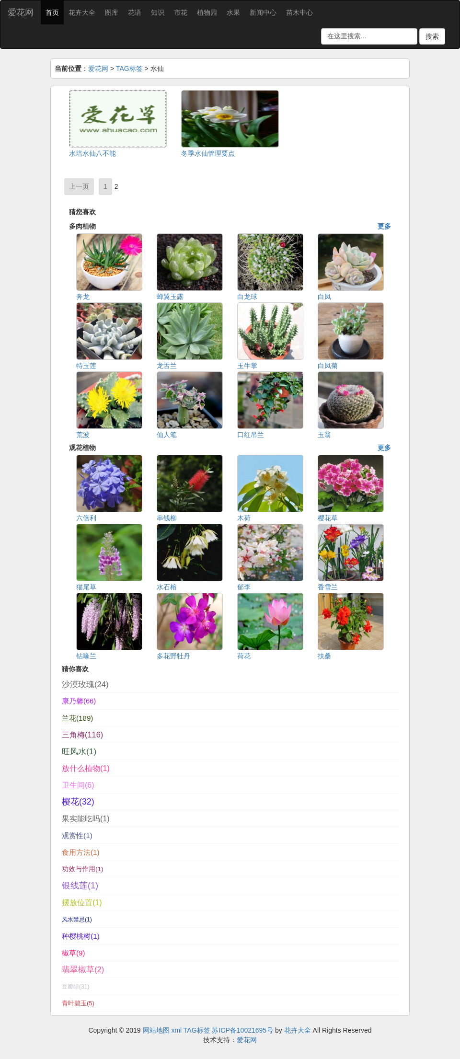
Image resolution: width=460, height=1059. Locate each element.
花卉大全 (82, 12)
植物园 (207, 12)
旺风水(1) (79, 751)
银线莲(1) (80, 885)
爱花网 (21, 12)
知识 (157, 12)
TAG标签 (129, 68)
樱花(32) (78, 801)
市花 (180, 12)
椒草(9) (73, 953)
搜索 (432, 36)
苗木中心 (299, 12)
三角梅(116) (82, 734)
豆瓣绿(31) (76, 986)
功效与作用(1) (83, 869)
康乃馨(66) (79, 701)
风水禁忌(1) (77, 919)
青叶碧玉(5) (78, 1003)
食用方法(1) (81, 852)
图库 (111, 12)
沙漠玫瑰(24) (85, 684)
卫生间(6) (78, 785)
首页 (52, 12)
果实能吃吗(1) (86, 818)
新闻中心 (263, 12)
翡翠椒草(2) (83, 969)
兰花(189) (77, 718)
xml (176, 1030)
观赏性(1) (77, 835)
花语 (134, 12)
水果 (233, 12)
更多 (384, 226)
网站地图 (156, 1030)
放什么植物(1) (86, 768)
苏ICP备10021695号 (242, 1030)
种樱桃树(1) (81, 936)
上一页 (79, 186)
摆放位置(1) (82, 902)
